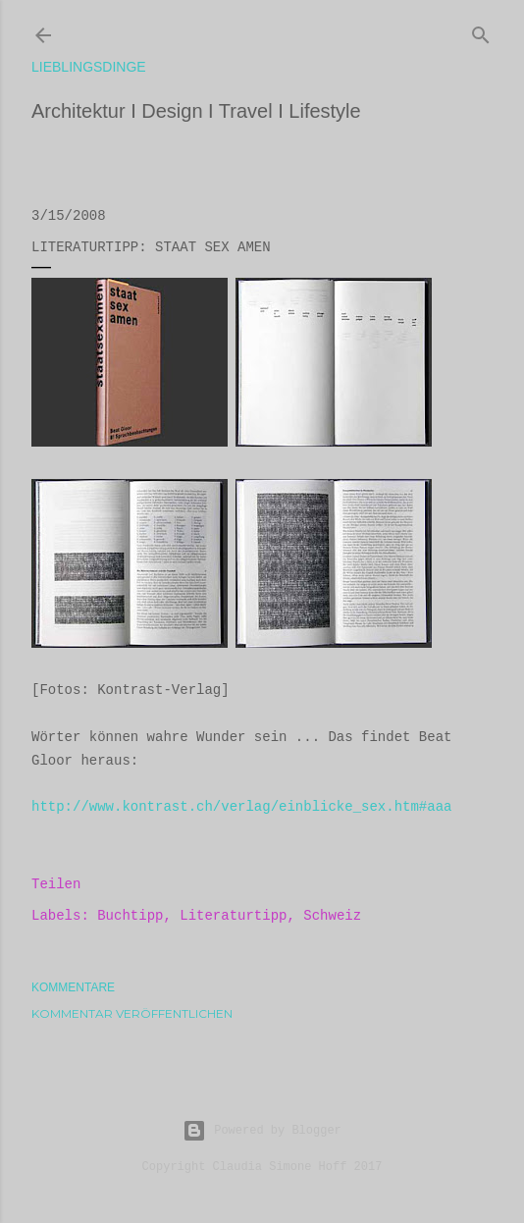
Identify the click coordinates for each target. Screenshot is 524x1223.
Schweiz (332, 916)
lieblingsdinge (88, 67)
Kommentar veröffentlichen (132, 1013)
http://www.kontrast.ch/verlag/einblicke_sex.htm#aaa (241, 807)
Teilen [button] (55, 884)
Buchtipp (130, 916)
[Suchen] (481, 31)
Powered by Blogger (262, 1131)
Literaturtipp (233, 916)
